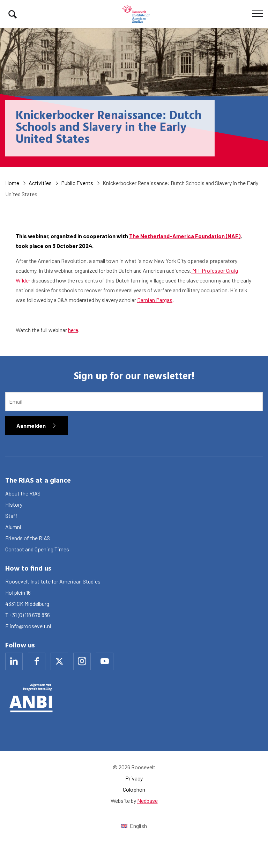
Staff (11, 515)
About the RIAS (22, 493)
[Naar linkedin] (14, 661)
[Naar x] (59, 661)
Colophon (134, 789)
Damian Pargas (154, 299)
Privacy (134, 778)
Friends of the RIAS (27, 538)
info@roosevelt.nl (30, 626)
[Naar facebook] (36, 661)
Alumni (13, 526)
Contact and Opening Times (37, 549)
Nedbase (147, 800)
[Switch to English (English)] (134, 826)
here (73, 329)
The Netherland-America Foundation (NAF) (184, 236)
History (13, 504)
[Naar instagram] (82, 661)
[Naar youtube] (104, 661)
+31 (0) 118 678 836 (29, 614)
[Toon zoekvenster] (12, 14)
